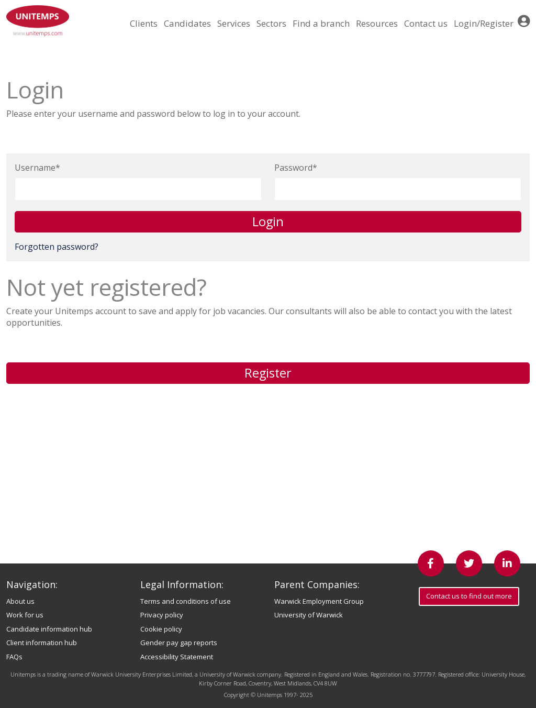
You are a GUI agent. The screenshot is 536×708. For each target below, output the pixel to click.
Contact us (426, 23)
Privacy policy (161, 615)
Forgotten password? (56, 246)
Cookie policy (161, 629)
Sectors (271, 23)
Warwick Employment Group (319, 601)
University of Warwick (308, 615)
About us (20, 601)
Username (35, 167)
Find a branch (321, 23)
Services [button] (233, 23)
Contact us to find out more (469, 596)
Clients (144, 23)
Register (268, 372)
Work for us (24, 615)
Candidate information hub (49, 629)
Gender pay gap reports (178, 642)
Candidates (187, 23)
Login (268, 221)
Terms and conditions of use (185, 601)
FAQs (14, 656)
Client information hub (41, 642)
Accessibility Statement (176, 656)
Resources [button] (377, 23)
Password (293, 167)
